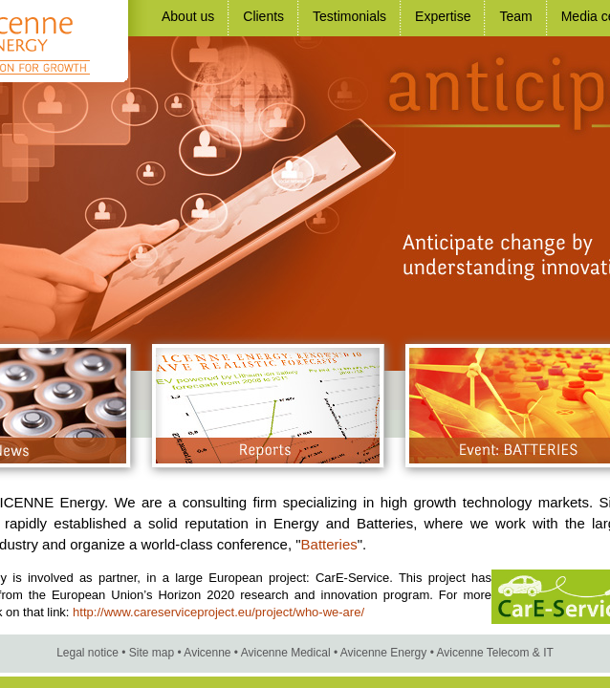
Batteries (329, 544)
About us (188, 16)
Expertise (442, 16)
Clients (263, 16)
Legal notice (87, 652)
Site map (151, 652)
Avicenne (207, 652)
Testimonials (349, 16)
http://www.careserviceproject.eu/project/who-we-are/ (218, 612)
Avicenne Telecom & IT (495, 652)
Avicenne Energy (383, 652)
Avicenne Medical (286, 652)
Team (515, 16)
